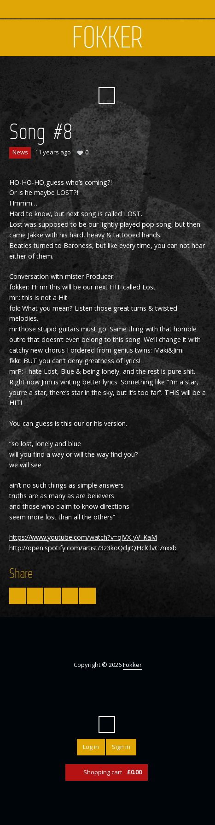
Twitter (82, 73)
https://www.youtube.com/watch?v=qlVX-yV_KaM (83, 537)
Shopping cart (112, 772)
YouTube (115, 73)
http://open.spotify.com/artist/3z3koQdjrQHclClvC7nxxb (93, 547)
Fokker (107, 37)
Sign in (121, 746)
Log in (91, 746)
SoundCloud (131, 73)
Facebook (98, 73)
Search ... (107, 95)
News (20, 152)
